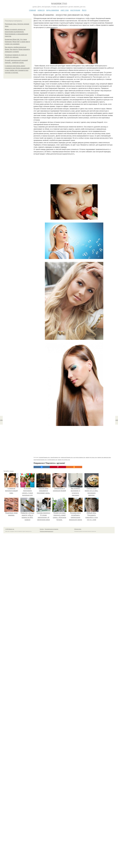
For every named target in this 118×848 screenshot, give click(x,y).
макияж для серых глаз (91, 457)
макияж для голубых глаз (64, 459)
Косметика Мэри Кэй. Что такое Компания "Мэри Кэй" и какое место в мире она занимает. (17, 42)
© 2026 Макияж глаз (9, 529)
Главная (32, 10)
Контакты (42, 529)
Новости (41, 10)
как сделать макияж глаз (79, 457)
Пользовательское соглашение (51, 529)
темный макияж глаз (55, 457)
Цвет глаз (65, 10)
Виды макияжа (52, 10)
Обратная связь (77, 529)
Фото (84, 10)
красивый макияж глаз (44, 457)
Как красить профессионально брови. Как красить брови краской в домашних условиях (17, 49)
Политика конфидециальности (46, 531)
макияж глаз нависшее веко (104, 457)
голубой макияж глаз (52, 459)
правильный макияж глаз (67, 457)
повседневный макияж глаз (40, 459)
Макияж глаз (59, 3)
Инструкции (75, 10)
